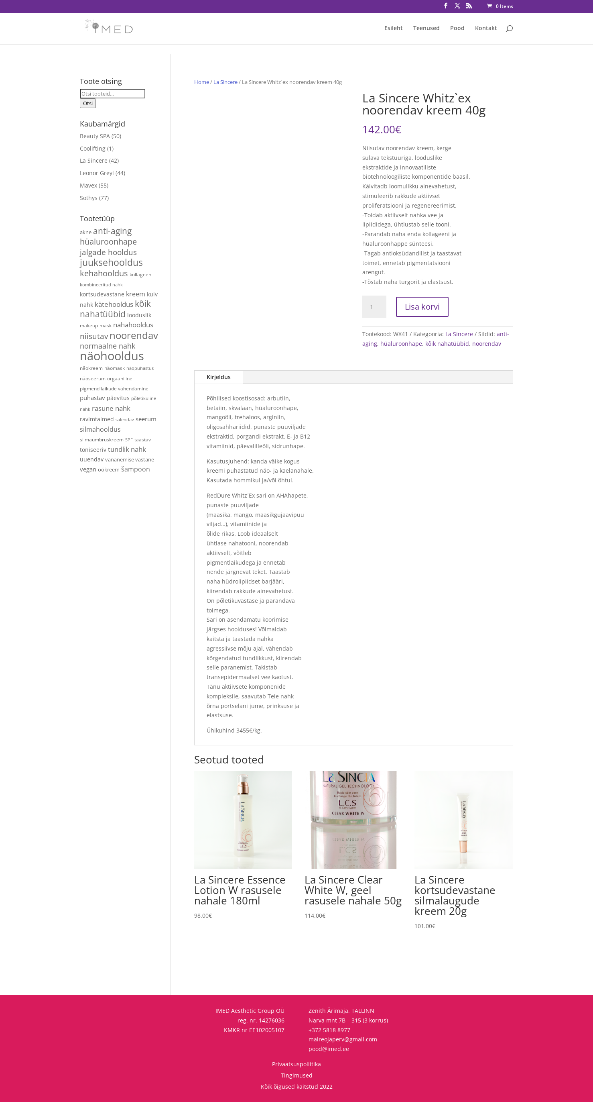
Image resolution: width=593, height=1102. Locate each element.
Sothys (88, 198)
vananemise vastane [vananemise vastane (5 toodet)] (129, 459)
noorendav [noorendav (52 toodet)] (134, 335)
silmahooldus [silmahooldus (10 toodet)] (100, 429)
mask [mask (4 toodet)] (106, 325)
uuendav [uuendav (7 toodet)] (92, 459)
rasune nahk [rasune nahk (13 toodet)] (111, 408)
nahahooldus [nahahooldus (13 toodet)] (133, 324)
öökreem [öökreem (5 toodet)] (109, 469)
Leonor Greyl (97, 173)
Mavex (88, 185)
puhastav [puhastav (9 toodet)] (92, 398)
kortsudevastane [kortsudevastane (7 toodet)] (102, 294)
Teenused (426, 28)
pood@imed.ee (329, 1049)
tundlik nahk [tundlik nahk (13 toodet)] (127, 449)
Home (201, 82)
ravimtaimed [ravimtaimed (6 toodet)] (97, 419)
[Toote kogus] (374, 307)
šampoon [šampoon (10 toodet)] (135, 469)
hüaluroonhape (401, 343)
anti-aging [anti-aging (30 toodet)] (112, 231)
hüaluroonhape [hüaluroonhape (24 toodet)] (108, 241)
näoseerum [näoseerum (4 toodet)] (93, 378)
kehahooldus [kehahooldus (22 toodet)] (104, 273)
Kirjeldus (219, 377)
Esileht (393, 28)
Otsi (88, 103)
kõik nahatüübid (447, 343)
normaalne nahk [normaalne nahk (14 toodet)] (107, 346)
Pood (457, 28)
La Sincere (225, 82)
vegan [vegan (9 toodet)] (88, 469)
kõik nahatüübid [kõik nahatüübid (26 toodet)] (115, 309)
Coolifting (93, 148)
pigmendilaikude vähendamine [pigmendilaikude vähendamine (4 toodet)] (114, 388)
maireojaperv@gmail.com (343, 1039)
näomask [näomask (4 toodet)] (114, 368)
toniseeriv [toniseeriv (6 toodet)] (93, 449)
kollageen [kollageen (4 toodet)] (140, 274)
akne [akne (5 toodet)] (85, 232)
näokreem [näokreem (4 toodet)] (91, 368)
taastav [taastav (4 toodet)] (142, 439)
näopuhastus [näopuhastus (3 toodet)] (140, 368)
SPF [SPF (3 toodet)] (129, 440)
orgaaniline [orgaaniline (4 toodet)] (119, 378)
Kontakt (486, 28)
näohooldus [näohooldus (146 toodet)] (112, 356)
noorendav (486, 343)
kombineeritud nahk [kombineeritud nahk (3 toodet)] (101, 285)
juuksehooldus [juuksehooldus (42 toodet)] (111, 262)
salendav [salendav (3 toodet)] (125, 419)
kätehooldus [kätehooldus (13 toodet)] (114, 304)
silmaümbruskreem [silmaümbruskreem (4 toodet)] (102, 439)
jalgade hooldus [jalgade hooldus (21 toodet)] (108, 252)
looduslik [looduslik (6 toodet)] (139, 315)
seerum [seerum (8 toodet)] (146, 419)
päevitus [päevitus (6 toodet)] (118, 398)
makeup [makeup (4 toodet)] (89, 325)
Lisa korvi (422, 306)
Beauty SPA (95, 136)
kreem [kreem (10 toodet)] (135, 294)
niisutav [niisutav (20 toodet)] (94, 336)
